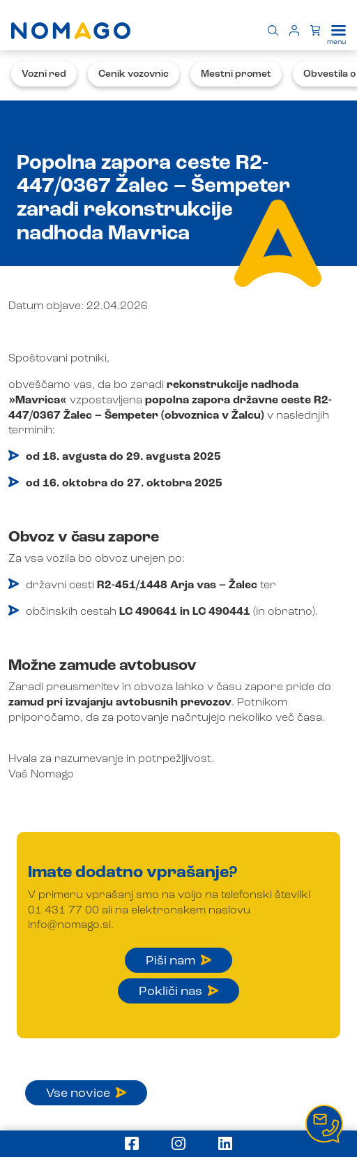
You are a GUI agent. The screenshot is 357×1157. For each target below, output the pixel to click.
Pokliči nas (178, 991)
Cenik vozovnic (133, 74)
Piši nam (178, 961)
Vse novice (86, 1093)
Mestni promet (236, 74)
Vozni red (44, 74)
